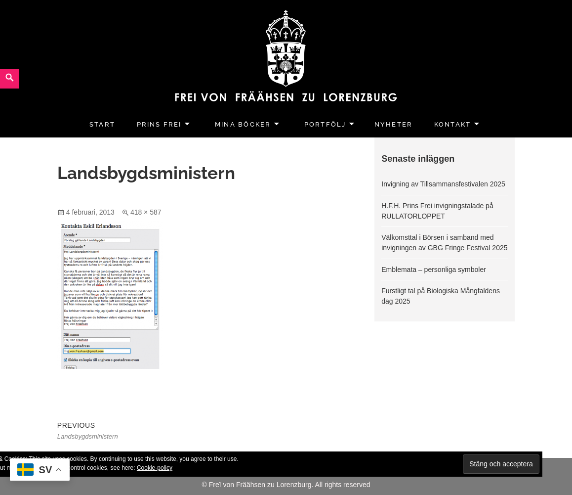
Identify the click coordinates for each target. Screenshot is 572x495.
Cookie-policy (154, 467)
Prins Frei (159, 124)
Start (102, 124)
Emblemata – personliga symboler (433, 269)
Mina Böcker (243, 124)
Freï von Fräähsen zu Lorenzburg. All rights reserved (289, 485)
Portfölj (325, 124)
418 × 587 (146, 212)
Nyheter (393, 124)
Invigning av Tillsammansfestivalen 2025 (443, 184)
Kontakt (452, 124)
